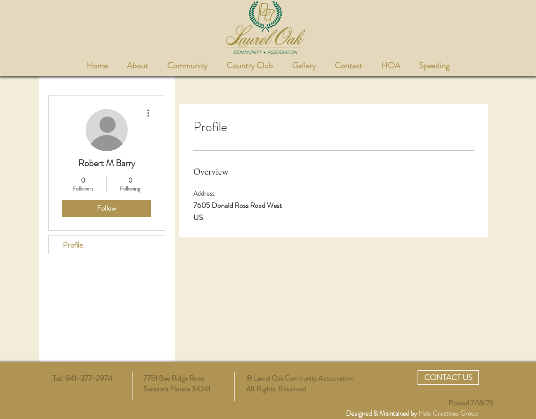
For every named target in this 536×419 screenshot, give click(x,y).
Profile (73, 244)
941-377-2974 (89, 378)
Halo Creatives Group (448, 413)
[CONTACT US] (448, 377)
